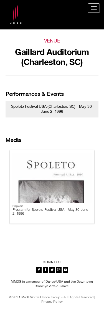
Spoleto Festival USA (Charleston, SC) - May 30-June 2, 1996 (52, 109)
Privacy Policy (52, 302)
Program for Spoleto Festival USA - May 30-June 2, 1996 (50, 211)
